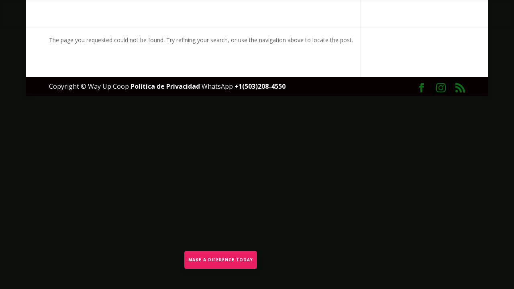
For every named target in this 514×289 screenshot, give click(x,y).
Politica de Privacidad (166, 86)
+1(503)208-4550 (260, 86)
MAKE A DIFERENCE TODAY (220, 260)
